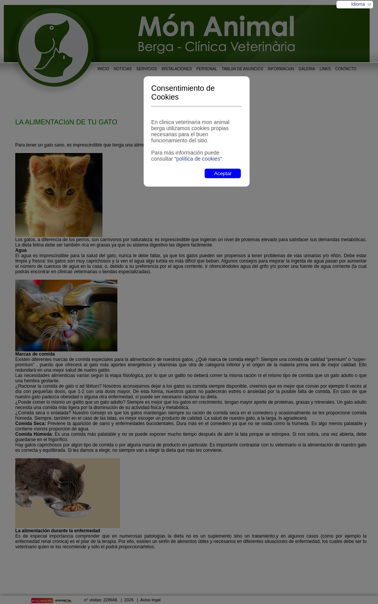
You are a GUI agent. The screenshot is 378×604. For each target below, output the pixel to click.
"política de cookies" (198, 159)
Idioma (358, 4)
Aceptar (223, 173)
